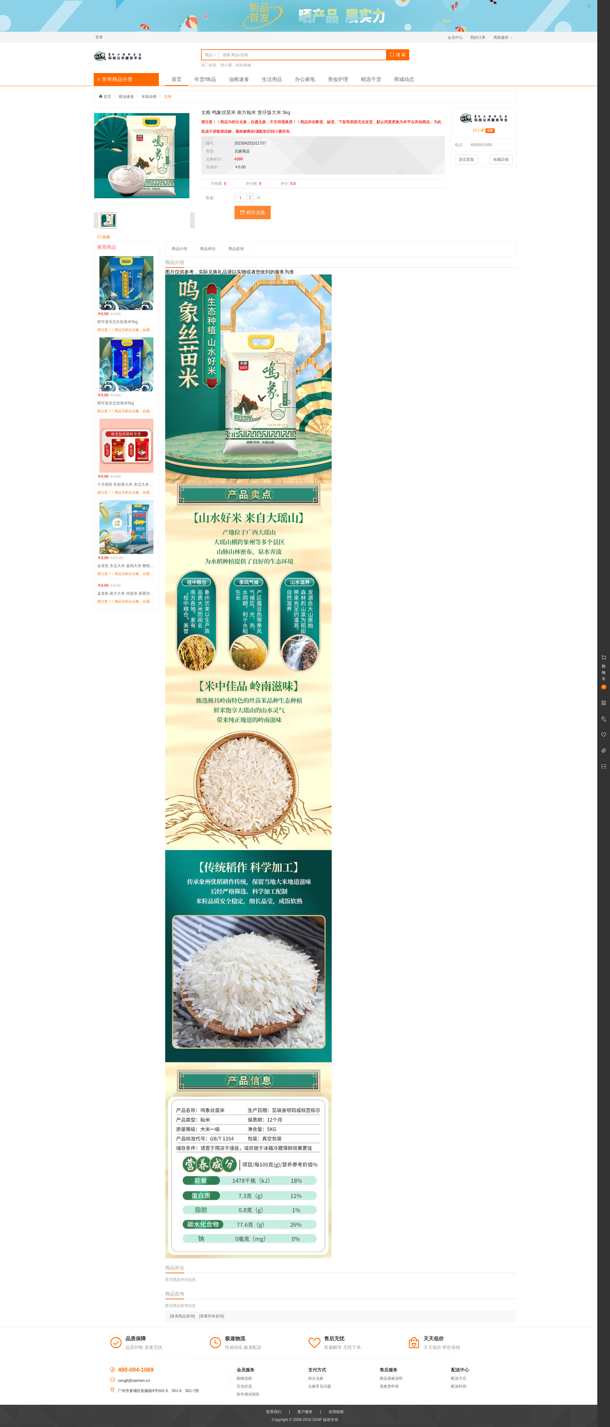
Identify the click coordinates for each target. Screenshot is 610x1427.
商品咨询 (236, 249)
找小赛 (478, 130)
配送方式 (458, 1378)
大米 (168, 96)
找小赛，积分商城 (235, 65)
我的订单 (477, 37)
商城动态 (404, 79)
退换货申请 (389, 1386)
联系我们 (273, 1412)
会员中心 (455, 37)
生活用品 (272, 79)
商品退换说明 (391, 1378)
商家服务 (503, 37)
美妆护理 (338, 79)
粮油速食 (126, 96)
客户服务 (305, 1412)
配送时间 (458, 1386)
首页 (177, 79)
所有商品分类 (114, 79)
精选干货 (371, 79)
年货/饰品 (205, 79)
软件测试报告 (248, 1394)
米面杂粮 (149, 96)
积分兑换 (252, 212)
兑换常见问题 (319, 1386)
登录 (99, 37)
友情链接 (336, 1412)
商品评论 (207, 249)
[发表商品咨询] (182, 1316)
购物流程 (244, 1378)
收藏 (103, 237)
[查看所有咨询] (211, 1316)
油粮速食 (239, 79)
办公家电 (305, 79)
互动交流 (244, 1386)
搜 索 (398, 54)
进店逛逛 (466, 159)
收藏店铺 (501, 159)
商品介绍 (179, 249)
